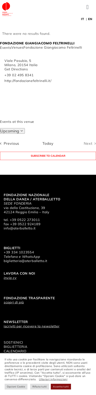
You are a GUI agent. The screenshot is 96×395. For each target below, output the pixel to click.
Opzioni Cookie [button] (16, 386)
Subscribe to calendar (48, 155)
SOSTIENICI (13, 342)
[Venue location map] (48, 97)
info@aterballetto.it (20, 228)
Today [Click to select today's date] (48, 143)
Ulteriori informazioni (53, 379)
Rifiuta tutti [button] (39, 386)
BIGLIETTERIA (15, 347)
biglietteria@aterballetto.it (25, 261)
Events (5, 47)
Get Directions (16, 69)
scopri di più (14, 302)
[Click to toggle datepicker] (12, 131)
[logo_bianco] (7, 3)
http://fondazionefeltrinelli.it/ (27, 81)
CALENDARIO (15, 351)
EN (90, 19)
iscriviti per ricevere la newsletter (31, 326)
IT (82, 19)
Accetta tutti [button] (61, 386)
